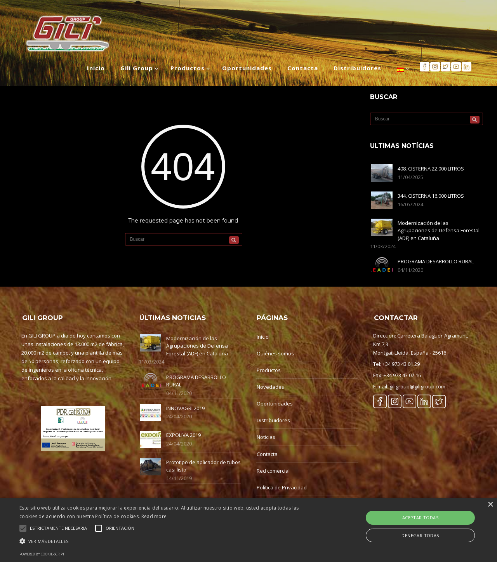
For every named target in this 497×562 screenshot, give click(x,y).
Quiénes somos (275, 353)
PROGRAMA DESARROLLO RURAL (436, 261)
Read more (154, 516)
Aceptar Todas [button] (420, 517)
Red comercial (273, 470)
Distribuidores (273, 420)
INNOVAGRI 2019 (185, 408)
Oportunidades (275, 403)
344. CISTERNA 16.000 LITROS (431, 195)
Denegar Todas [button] (420, 535)
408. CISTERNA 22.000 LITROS (431, 168)
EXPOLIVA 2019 (183, 435)
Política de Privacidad (282, 487)
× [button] (490, 505)
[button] (168, 541)
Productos (269, 370)
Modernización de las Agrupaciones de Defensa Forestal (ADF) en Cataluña (439, 230)
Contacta (267, 454)
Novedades (270, 386)
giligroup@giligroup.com (417, 386)
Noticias (266, 436)
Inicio (263, 336)
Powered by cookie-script (41, 554)
